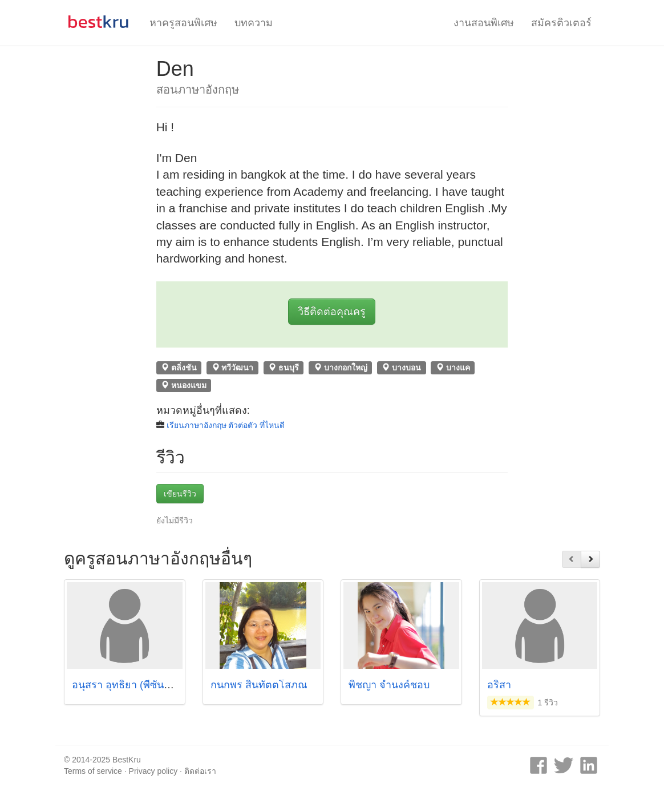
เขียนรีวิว (180, 493)
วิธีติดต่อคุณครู (332, 311)
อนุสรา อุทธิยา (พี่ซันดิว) (126, 685)
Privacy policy (153, 771)
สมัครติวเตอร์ (561, 23)
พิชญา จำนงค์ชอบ (389, 685)
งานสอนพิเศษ (484, 23)
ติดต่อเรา (200, 771)
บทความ (253, 23)
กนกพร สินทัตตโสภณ (258, 685)
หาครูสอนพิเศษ (183, 23)
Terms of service (93, 771)
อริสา (499, 685)
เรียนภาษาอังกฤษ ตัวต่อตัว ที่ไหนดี (226, 425)
